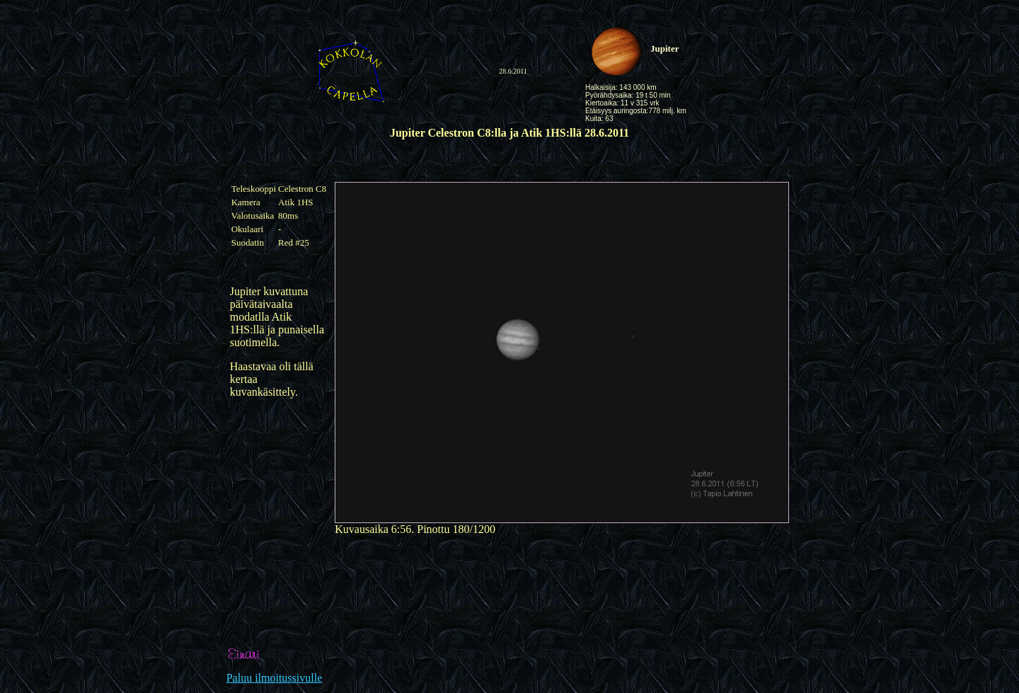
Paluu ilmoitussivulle (274, 678)
